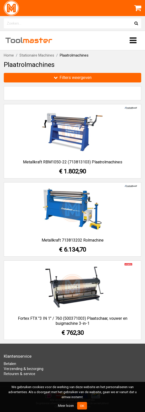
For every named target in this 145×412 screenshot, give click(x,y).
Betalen (10, 363)
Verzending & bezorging (23, 369)
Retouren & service (19, 374)
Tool (28, 40)
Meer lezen (66, 405)
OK (82, 406)
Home (9, 55)
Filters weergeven (73, 77)
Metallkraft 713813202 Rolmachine (73, 240)
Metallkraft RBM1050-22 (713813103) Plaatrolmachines (72, 162)
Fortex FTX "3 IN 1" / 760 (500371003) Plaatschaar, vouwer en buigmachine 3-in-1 (72, 321)
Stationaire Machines (36, 55)
